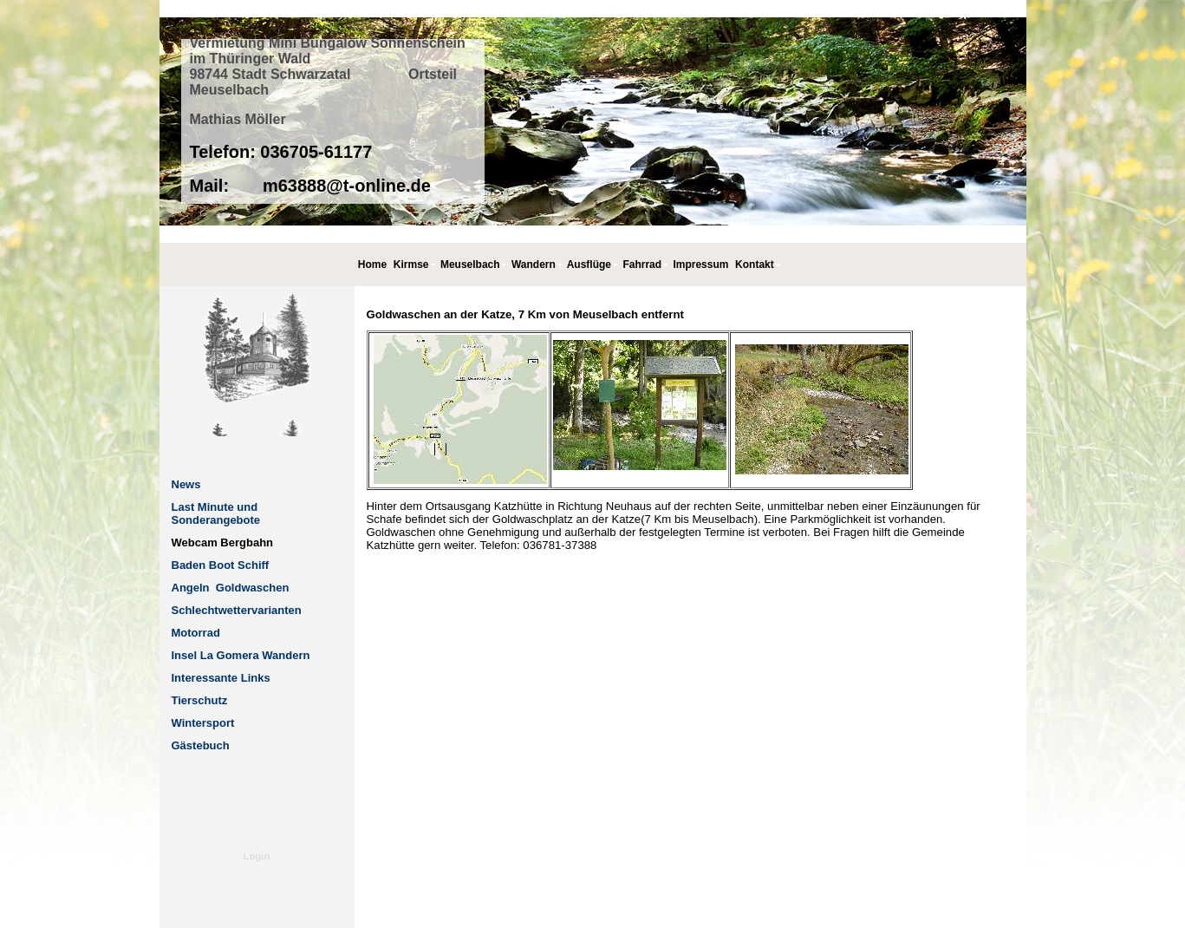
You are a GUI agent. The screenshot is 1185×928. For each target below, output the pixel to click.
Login (257, 856)
